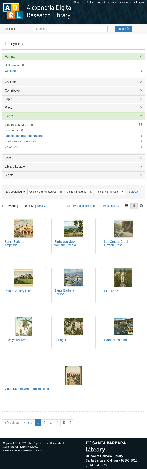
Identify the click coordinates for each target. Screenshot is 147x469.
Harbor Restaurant (116, 340)
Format (10, 56)
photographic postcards (21, 141)
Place (8, 107)
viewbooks (12, 146)
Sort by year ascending (82, 205)
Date (8, 158)
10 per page (111, 205)
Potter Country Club (18, 291)
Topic (8, 99)
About (77, 2)
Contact (127, 2)
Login (140, 2)
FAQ (88, 2)
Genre (9, 116)
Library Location (16, 166)
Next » (41, 206)
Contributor (12, 90)
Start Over (134, 192)
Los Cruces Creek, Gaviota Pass (117, 243)
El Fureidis (111, 291)
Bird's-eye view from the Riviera (65, 243)
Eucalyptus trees (16, 340)
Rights (9, 175)
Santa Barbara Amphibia (14, 243)
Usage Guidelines (106, 2)
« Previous (11, 422)
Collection (11, 70)
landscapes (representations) (24, 135)
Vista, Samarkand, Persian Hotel (27, 388)
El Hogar (60, 340)
